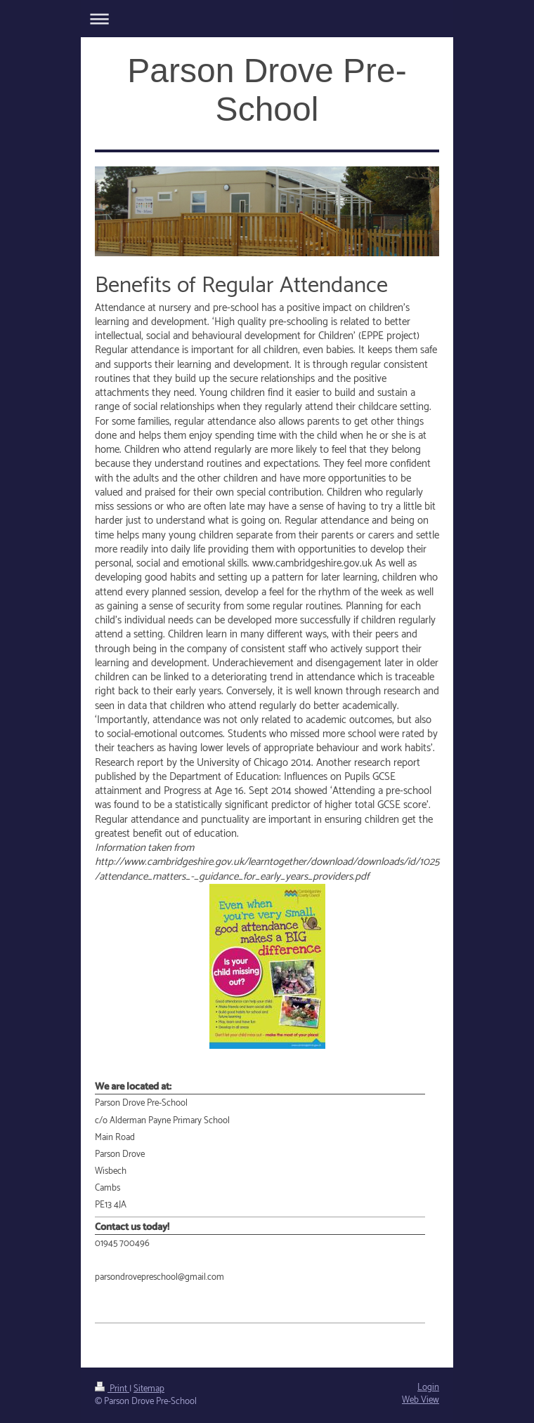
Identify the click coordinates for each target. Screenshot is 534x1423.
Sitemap (149, 1389)
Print (112, 1389)
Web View (420, 1400)
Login (428, 1387)
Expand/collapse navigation (267, 19)
